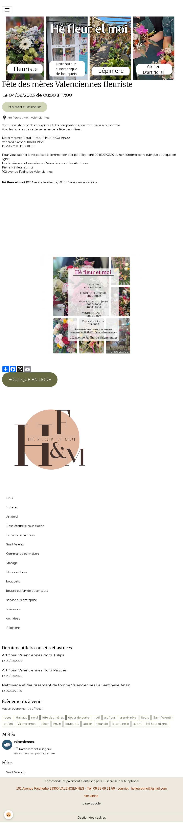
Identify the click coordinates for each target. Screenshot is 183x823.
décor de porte (78, 717)
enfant (8, 724)
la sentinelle (120, 724)
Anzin (57, 724)
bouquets (13, 581)
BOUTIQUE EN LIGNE (29, 379)
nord (34, 717)
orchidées (13, 618)
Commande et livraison (22, 554)
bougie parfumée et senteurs (27, 591)
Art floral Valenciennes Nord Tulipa (33, 655)
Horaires (12, 507)
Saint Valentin (15, 544)
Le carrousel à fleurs (20, 535)
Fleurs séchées (16, 572)
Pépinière (13, 628)
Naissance (13, 609)
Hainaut (21, 717)
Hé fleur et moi (156, 724)
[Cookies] (8, 814)
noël (97, 717)
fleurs (145, 717)
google (96, 803)
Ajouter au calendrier (24, 107)
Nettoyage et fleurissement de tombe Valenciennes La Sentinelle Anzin (66, 685)
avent (137, 724)
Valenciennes (27, 724)
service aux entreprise (21, 600)
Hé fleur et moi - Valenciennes (28, 117)
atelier (87, 724)
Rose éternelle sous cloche (25, 526)
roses (7, 717)
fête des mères (53, 717)
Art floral (12, 516)
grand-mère (128, 717)
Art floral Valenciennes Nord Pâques (34, 670)
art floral (109, 717)
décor (45, 724)
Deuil (10, 498)
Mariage (12, 563)
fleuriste (102, 724)
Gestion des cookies (91, 817)
